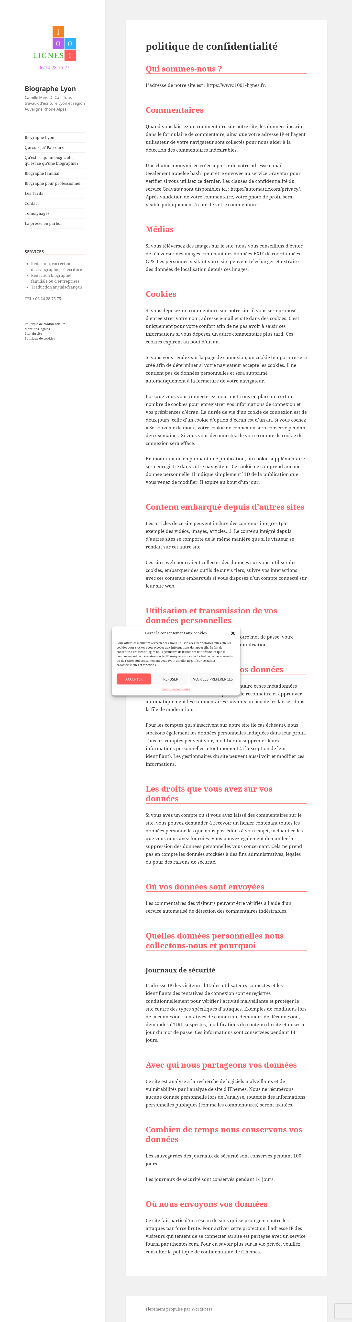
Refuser (170, 679)
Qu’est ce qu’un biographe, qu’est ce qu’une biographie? (51, 160)
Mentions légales (37, 328)
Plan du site (33, 333)
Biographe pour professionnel (52, 183)
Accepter (134, 679)
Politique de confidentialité (45, 324)
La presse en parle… (44, 223)
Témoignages (37, 213)
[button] (233, 633)
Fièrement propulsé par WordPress (179, 1309)
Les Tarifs (34, 193)
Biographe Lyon (50, 88)
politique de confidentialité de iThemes (216, 1252)
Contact (32, 203)
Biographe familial (42, 173)
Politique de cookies (176, 689)
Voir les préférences (213, 679)
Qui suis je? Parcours (44, 147)
